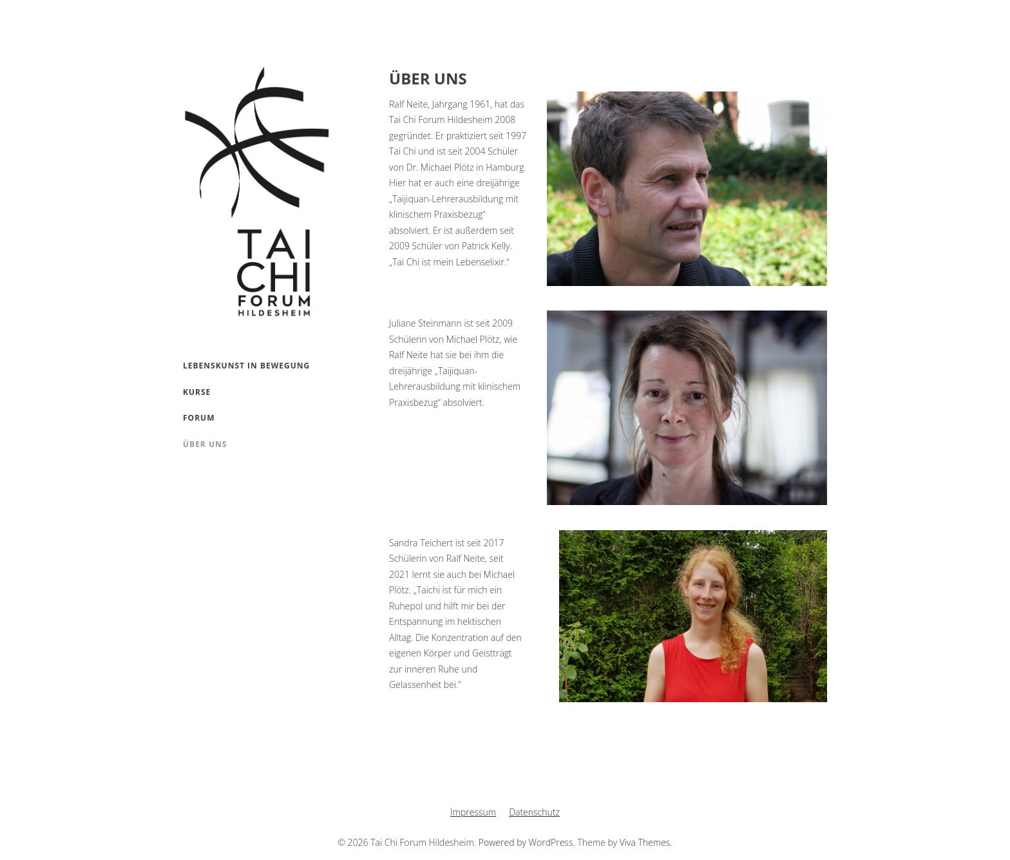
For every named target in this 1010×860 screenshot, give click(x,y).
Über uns (205, 444)
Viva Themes (645, 842)
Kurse (197, 392)
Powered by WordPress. (528, 842)
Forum (198, 417)
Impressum (473, 812)
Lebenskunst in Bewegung (246, 365)
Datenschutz (534, 812)
